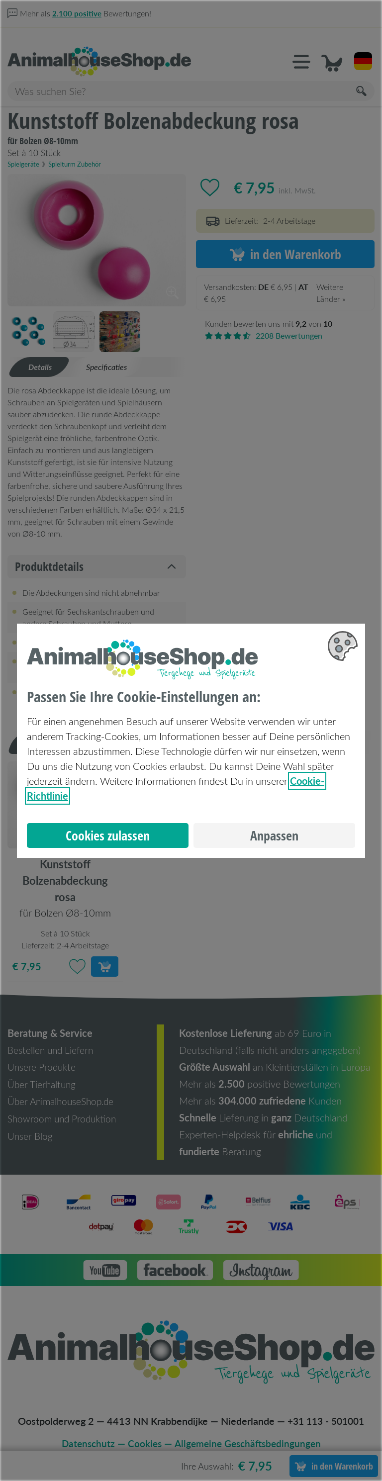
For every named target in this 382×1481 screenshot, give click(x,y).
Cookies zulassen (108, 835)
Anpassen (274, 835)
